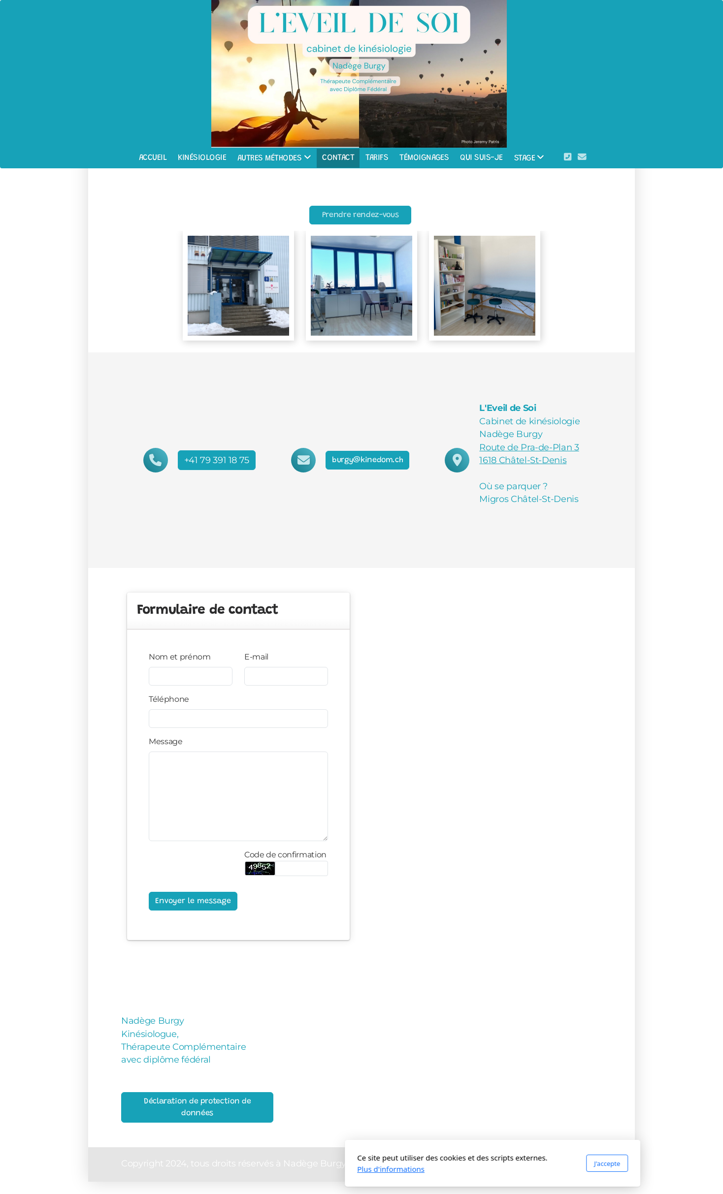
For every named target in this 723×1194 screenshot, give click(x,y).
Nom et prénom (179, 656)
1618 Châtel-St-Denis (522, 460)
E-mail (256, 656)
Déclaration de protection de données (197, 1107)
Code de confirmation (285, 854)
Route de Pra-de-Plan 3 (529, 447)
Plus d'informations (260, 1169)
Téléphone (169, 699)
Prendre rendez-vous (360, 215)
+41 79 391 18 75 (216, 460)
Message (166, 741)
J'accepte (476, 1163)
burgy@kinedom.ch (367, 460)
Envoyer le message (193, 901)
